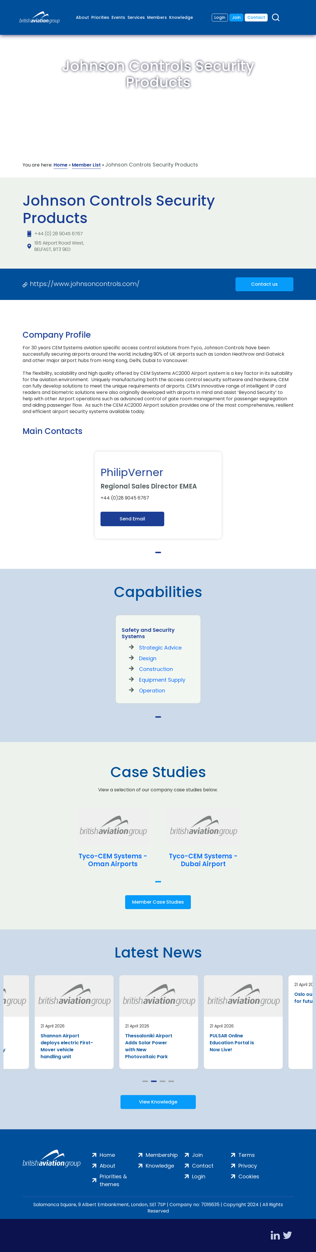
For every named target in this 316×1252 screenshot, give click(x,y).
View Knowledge (158, 1102)
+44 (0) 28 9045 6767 (58, 233)
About (82, 17)
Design (147, 658)
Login (219, 17)
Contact (256, 17)
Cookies (248, 1176)
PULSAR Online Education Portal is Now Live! (232, 1042)
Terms (246, 1155)
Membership (162, 1155)
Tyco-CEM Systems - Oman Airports (112, 860)
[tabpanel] (158, 495)
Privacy (247, 1165)
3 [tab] (162, 1081)
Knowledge (181, 17)
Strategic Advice (160, 647)
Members (157, 17)
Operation (152, 690)
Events (118, 17)
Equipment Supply (162, 679)
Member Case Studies (158, 902)
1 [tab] (158, 552)
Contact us (264, 284)
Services (136, 17)
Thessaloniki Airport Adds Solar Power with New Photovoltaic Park (148, 1046)
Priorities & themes (113, 1180)
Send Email (132, 518)
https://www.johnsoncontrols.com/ (85, 284)
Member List (86, 165)
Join (236, 17)
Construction (156, 669)
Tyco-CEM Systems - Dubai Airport (203, 860)
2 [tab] (154, 1081)
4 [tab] (171, 1081)
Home (60, 165)
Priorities (100, 17)
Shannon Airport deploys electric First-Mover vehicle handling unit (67, 1046)
